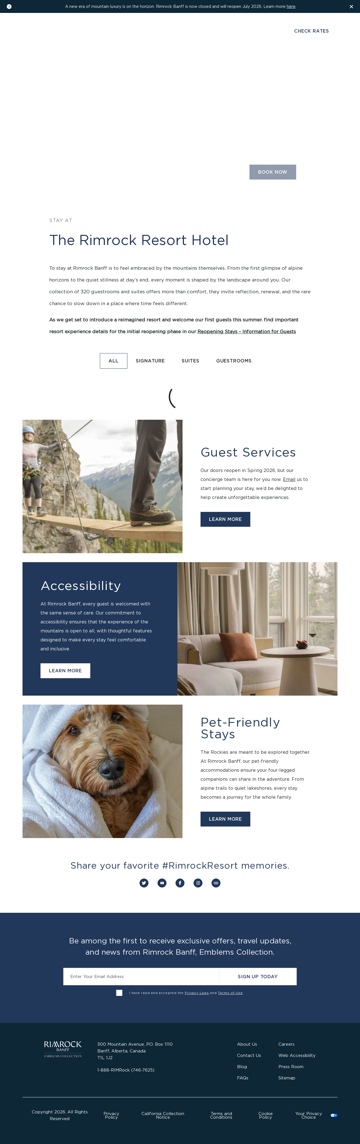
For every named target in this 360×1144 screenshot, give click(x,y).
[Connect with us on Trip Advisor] (216, 883)
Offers (258, 62)
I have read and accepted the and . (186, 993)
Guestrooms (234, 360)
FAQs (242, 1077)
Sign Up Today (258, 976)
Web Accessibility (297, 1055)
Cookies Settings (313, 1115)
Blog (242, 1066)
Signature (150, 360)
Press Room (290, 1066)
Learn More (225, 519)
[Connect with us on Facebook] (180, 883)
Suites (190, 360)
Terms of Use (230, 993)
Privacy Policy (111, 1115)
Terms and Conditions (221, 1115)
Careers (286, 1044)
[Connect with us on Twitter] (144, 883)
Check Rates (311, 30)
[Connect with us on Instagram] (198, 883)
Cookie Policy (265, 1115)
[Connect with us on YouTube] (162, 883)
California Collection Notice (162, 1115)
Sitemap (286, 1077)
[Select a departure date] (138, 174)
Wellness (166, 62)
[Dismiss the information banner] (352, 6)
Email (289, 479)
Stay (98, 62)
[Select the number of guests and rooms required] (207, 174)
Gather (197, 62)
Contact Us (249, 1055)
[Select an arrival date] (90, 174)
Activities (227, 62)
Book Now (272, 171)
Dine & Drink (129, 62)
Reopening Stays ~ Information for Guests (246, 331)
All (113, 360)
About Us (247, 1044)
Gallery (72, 31)
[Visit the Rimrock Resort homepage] (180, 35)
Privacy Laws (197, 993)
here (291, 6)
